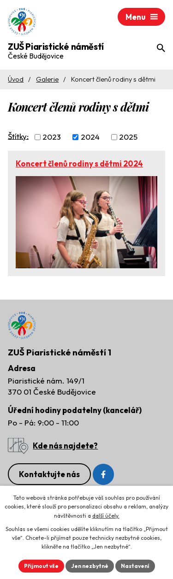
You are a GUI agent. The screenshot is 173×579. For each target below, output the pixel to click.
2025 (128, 137)
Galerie (47, 79)
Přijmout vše (41, 565)
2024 (90, 137)
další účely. (105, 515)
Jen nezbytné (89, 565)
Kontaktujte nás (49, 474)
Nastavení (135, 565)
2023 (51, 137)
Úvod (16, 79)
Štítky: (18, 136)
